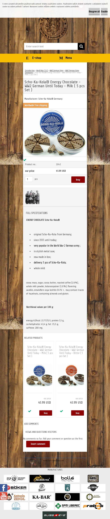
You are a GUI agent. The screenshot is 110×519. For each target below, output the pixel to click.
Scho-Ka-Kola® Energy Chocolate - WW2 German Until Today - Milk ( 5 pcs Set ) (40, 351)
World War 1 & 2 (42, 70)
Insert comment (38, 444)
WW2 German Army (57, 70)
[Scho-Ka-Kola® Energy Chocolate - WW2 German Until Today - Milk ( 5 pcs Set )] (55, 110)
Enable (104, 11)
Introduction (30, 70)
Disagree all (94, 11)
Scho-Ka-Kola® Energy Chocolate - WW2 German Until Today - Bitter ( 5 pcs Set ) (71, 351)
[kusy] (29, 179)
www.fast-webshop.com (53, 460)
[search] (81, 46)
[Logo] (53, 25)
